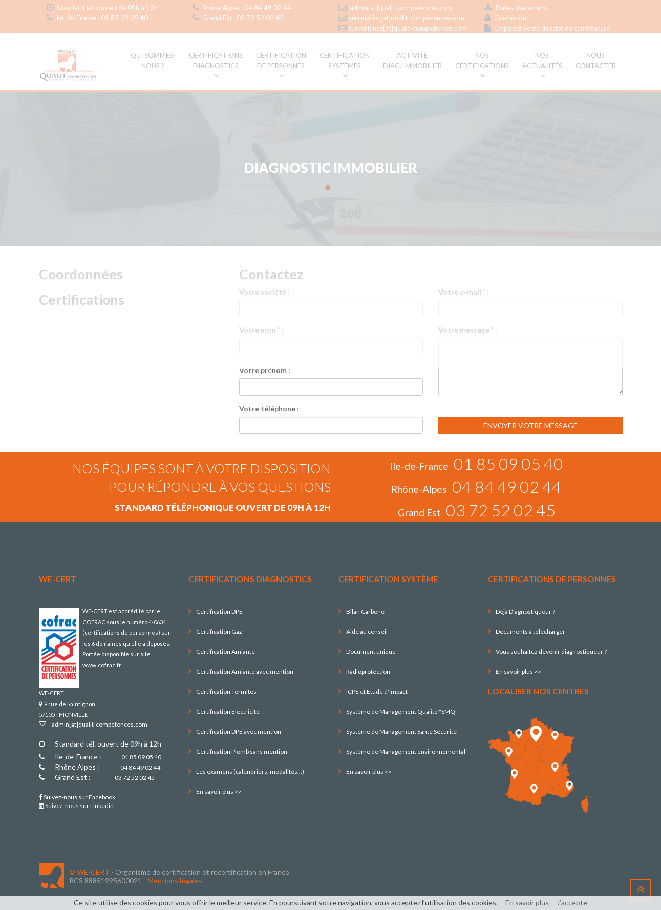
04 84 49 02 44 (507, 487)
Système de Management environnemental (405, 751)
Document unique (371, 651)
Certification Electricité (228, 711)
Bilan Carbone (365, 611)
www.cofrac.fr (101, 665)
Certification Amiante (225, 651)
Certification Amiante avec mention (244, 671)
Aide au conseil (367, 631)
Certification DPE (219, 611)
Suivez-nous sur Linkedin (76, 806)
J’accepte (572, 902)
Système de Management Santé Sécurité (401, 731)
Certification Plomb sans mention (241, 751)
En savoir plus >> (219, 791)
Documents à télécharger (530, 631)
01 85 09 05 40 (508, 463)
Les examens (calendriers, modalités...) (250, 771)
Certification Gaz (219, 631)
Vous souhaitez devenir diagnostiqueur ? (551, 651)
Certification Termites (226, 691)
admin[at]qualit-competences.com (99, 724)
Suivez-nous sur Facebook (77, 797)
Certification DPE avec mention (238, 731)
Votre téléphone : (269, 408)
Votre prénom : (264, 370)
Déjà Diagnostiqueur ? (525, 611)
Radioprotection (368, 671)
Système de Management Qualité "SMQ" (402, 711)
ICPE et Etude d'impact (377, 691)
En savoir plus (527, 902)
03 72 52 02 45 (501, 510)
